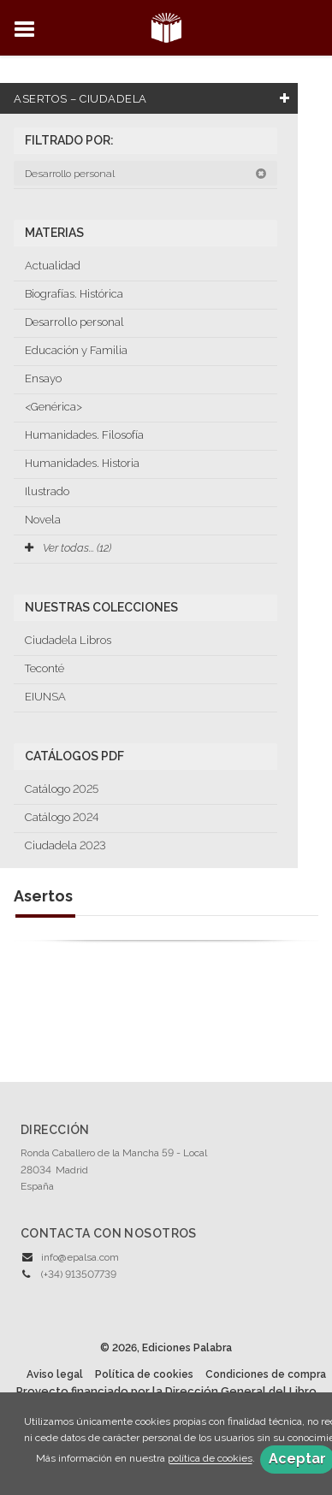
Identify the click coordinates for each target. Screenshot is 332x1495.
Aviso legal (55, 1374)
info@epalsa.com (80, 1257)
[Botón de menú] (31, 30)
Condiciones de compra (265, 1374)
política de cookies (210, 1459)
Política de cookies (144, 1374)
